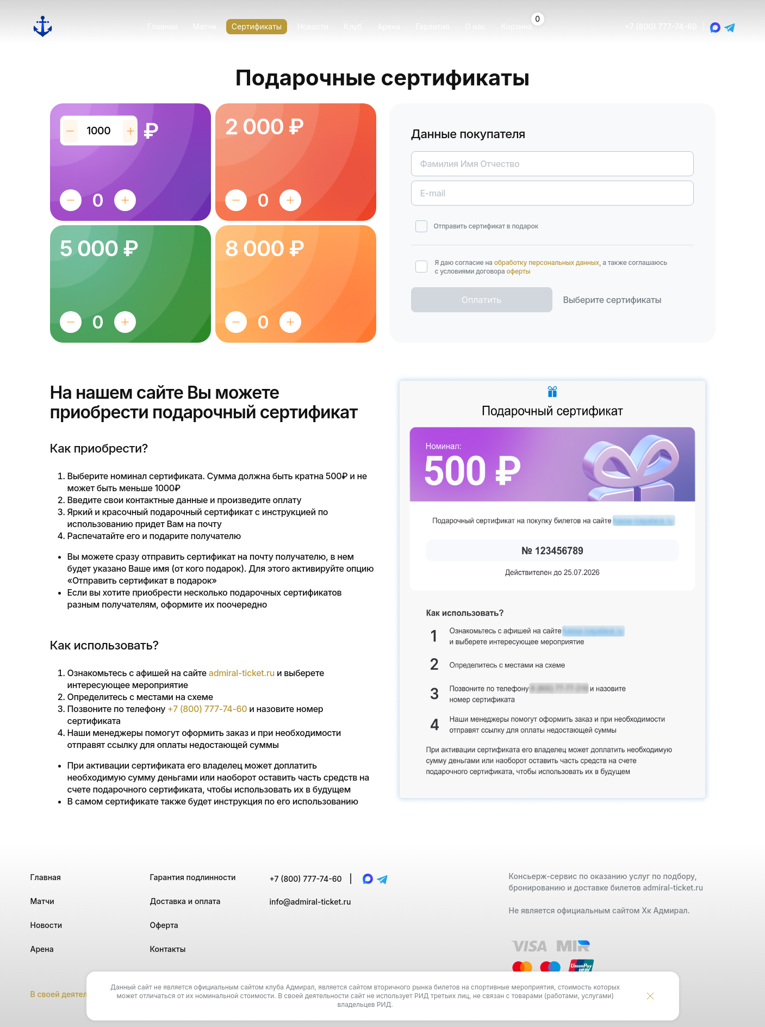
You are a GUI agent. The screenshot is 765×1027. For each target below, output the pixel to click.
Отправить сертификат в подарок (486, 226)
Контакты (168, 949)
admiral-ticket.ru (242, 672)
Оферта (164, 925)
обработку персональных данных (546, 262)
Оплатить (482, 299)
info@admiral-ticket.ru (310, 901)
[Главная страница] (42, 26)
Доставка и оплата (185, 901)
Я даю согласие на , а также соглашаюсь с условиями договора (551, 266)
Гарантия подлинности (193, 877)
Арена (42, 949)
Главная (45, 877)
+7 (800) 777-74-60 (661, 26)
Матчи (42, 901)
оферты (519, 271)
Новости (46, 925)
